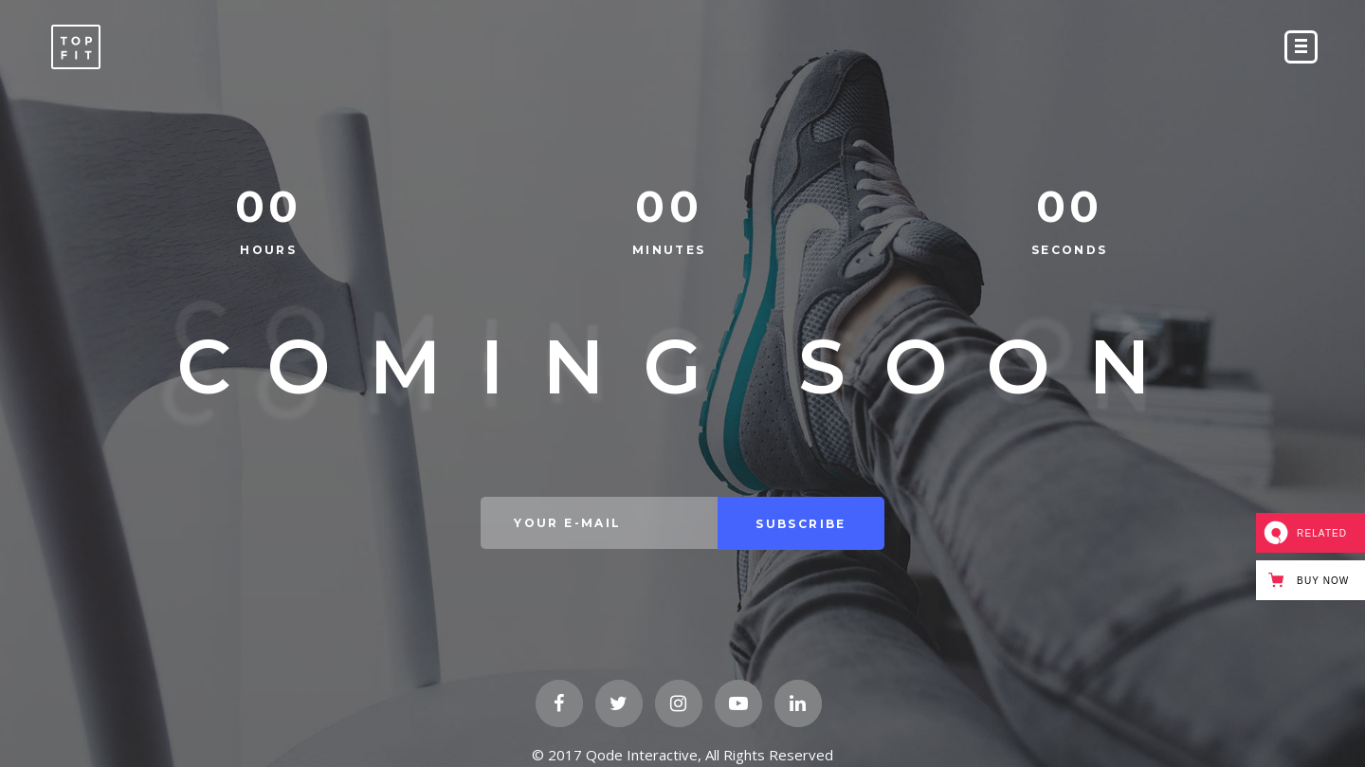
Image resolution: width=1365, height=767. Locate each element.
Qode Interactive (642, 754)
